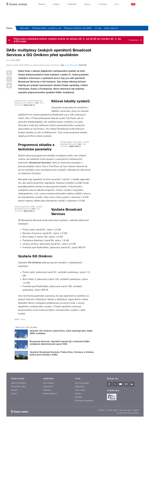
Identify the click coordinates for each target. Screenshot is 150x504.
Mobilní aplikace (50, 475)
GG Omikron (34, 344)
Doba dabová (111, 28)
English (136, 492)
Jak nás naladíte (82, 465)
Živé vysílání (48, 465)
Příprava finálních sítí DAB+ (78, 28)
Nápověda (79, 468)
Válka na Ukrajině (18, 465)
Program (56, 4)
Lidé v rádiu (80, 472)
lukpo (23, 401)
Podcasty (47, 472)
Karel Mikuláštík (72, 115)
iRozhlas (42, 4)
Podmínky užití (125, 492)
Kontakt (78, 479)
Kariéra (78, 475)
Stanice (87, 4)
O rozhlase (102, 4)
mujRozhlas (72, 4)
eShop (14, 475)
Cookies (101, 492)
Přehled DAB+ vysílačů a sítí (46, 28)
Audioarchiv (48, 468)
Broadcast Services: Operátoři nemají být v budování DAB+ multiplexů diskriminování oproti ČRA (60, 424)
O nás (98, 28)
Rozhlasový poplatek (84, 482)
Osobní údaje (112, 492)
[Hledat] (140, 4)
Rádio (9, 28)
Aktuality (24, 28)
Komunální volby (18, 468)
